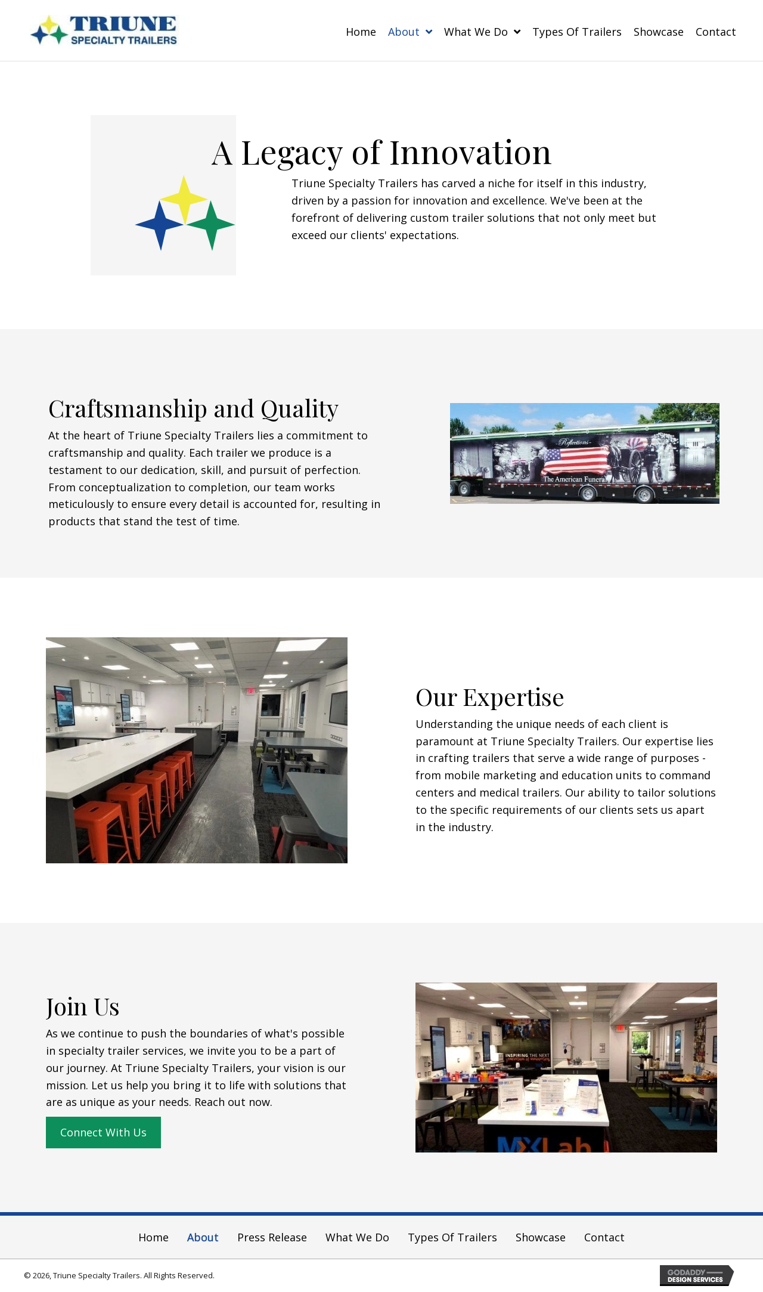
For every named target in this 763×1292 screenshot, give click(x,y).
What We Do (357, 1237)
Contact (604, 1237)
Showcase (541, 1237)
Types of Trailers (452, 1237)
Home (153, 1237)
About (203, 1237)
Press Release (272, 1237)
